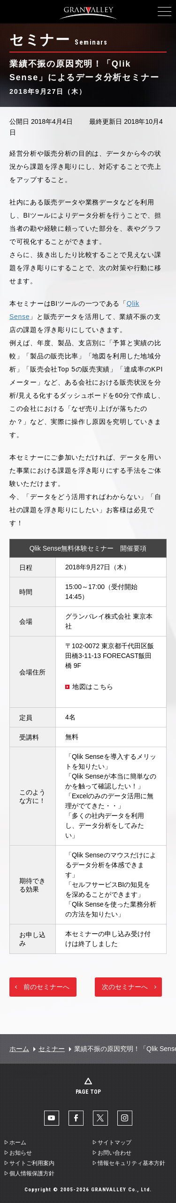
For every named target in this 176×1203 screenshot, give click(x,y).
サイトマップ (114, 1142)
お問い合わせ (114, 1153)
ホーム (19, 1048)
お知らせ (20, 1153)
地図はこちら (93, 686)
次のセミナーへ (125, 987)
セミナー (51, 1048)
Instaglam (124, 1118)
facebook (76, 1118)
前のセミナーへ (46, 987)
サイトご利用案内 (31, 1163)
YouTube (51, 1118)
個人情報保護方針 (31, 1173)
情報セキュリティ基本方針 (131, 1163)
